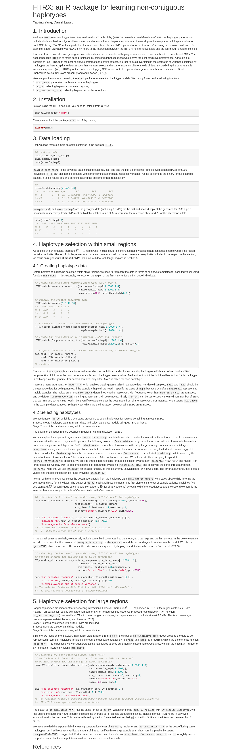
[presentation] (58, 68)
